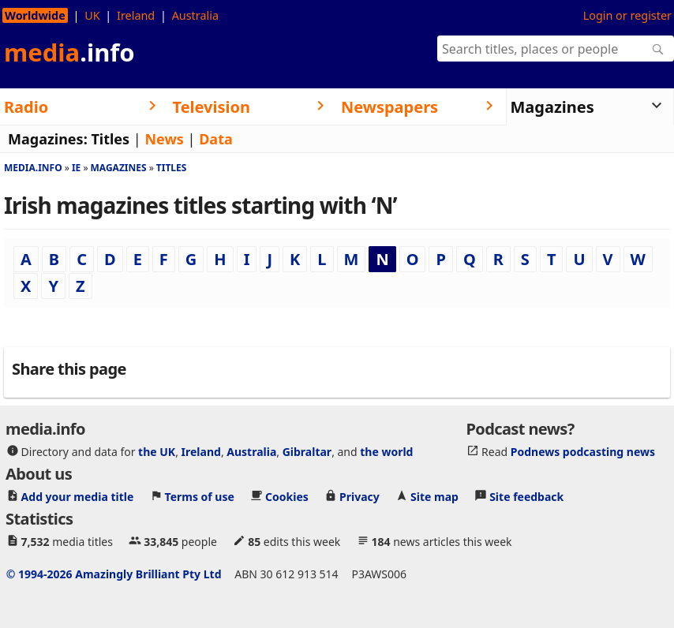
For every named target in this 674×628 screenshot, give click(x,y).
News (163, 138)
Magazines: (48, 138)
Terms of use (199, 495)
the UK (156, 450)
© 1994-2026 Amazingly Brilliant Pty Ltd (114, 573)
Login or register (627, 15)
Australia (195, 15)
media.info (33, 167)
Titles (110, 138)
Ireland (136, 15)
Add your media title (77, 495)
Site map (434, 495)
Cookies (287, 495)
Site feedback (526, 495)
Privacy (359, 495)
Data (216, 138)
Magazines (119, 167)
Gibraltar (307, 450)
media (69, 52)
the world (386, 450)
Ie (76, 167)
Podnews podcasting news (583, 450)
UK (91, 15)
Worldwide (35, 15)
